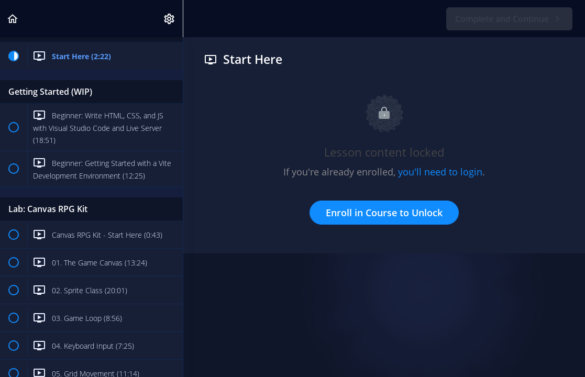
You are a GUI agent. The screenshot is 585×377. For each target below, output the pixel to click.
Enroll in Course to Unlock (384, 212)
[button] (13, 18)
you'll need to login (440, 171)
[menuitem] (170, 18)
